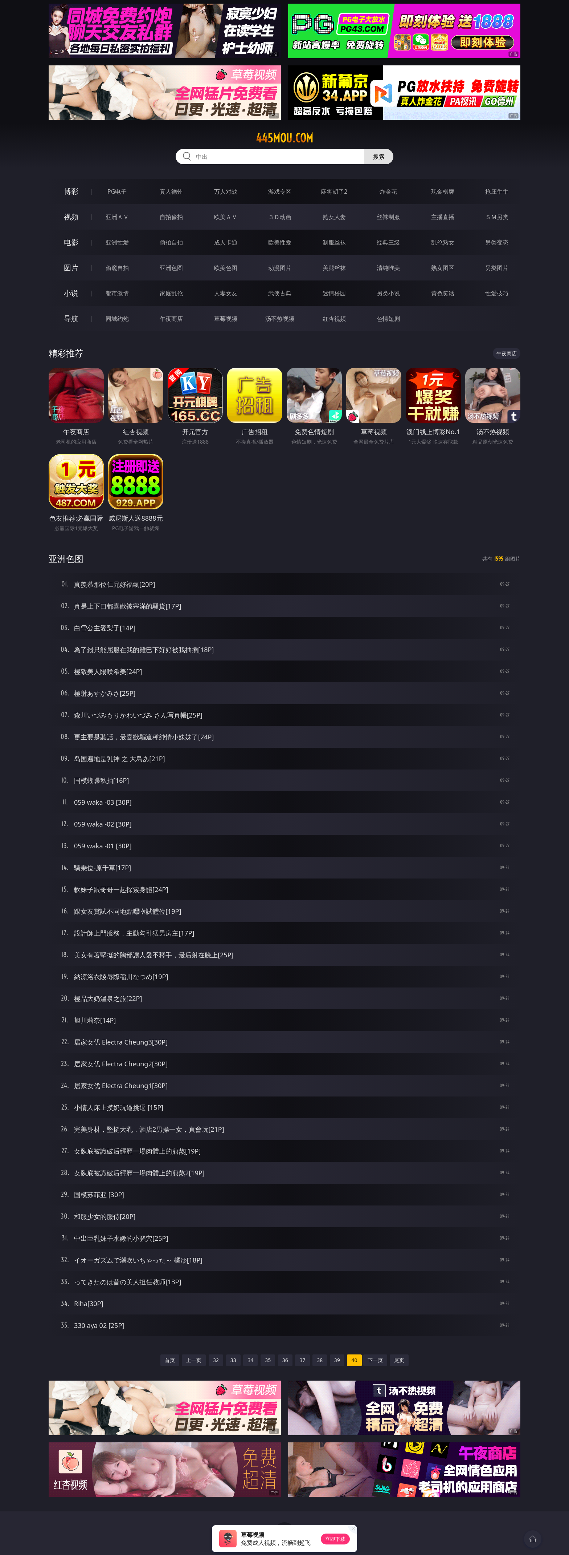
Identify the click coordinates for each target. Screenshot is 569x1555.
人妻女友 (225, 293)
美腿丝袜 (334, 268)
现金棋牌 (442, 191)
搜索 (379, 157)
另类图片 (496, 268)
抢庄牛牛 (496, 191)
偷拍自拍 (171, 242)
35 (268, 1360)
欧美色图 (225, 268)
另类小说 (388, 293)
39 (337, 1360)
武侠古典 (279, 293)
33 (233, 1360)
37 (302, 1360)
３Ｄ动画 (279, 217)
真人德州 (171, 191)
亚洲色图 (171, 268)
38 (320, 1360)
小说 (71, 293)
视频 (71, 217)
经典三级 (388, 242)
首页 (170, 1360)
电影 (71, 242)
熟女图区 (442, 268)
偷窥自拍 (117, 268)
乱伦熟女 (442, 242)
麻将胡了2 (334, 191)
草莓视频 (225, 319)
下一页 (375, 1360)
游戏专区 (279, 191)
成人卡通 (225, 242)
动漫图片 (279, 268)
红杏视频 (334, 319)
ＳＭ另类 (496, 217)
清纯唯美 (388, 268)
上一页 (193, 1360)
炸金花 (388, 191)
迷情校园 (334, 293)
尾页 (399, 1360)
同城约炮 (117, 319)
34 (250, 1360)
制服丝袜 (334, 242)
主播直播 (442, 217)
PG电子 (117, 191)
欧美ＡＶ (225, 217)
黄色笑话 (442, 293)
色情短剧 (388, 319)
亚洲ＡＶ (117, 217)
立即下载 (335, 1538)
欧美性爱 (279, 242)
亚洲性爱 (117, 242)
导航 (71, 318)
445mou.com (284, 138)
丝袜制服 (388, 217)
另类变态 (496, 242)
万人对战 (225, 191)
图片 (71, 267)
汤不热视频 (279, 319)
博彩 (71, 191)
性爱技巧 (496, 293)
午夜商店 (171, 319)
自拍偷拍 (171, 217)
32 (216, 1360)
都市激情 (117, 293)
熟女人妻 (334, 217)
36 (285, 1360)
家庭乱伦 (171, 293)
